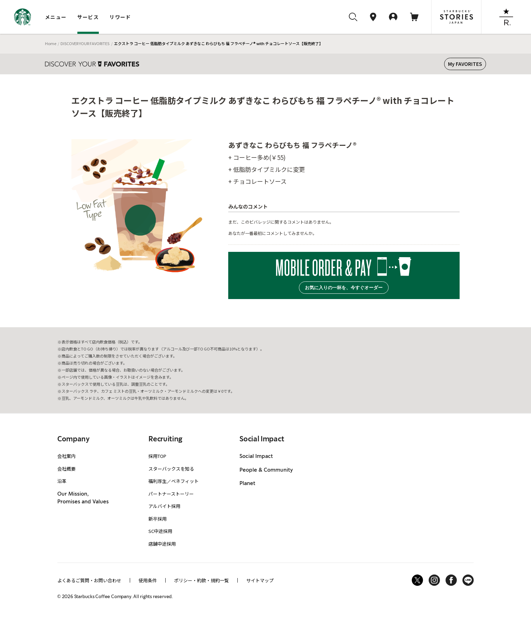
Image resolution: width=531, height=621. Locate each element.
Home (50, 43)
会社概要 (66, 468)
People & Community (266, 470)
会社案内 (66, 456)
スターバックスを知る (171, 468)
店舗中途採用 (162, 543)
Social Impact (256, 456)
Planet (247, 483)
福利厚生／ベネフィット (173, 481)
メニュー (56, 16)
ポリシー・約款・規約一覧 (201, 580)
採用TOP (157, 456)
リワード (120, 16)
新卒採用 (157, 518)
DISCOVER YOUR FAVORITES (84, 43)
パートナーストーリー (171, 493)
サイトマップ (260, 580)
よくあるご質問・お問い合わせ (89, 580)
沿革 (61, 481)
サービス (88, 16)
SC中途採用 (160, 531)
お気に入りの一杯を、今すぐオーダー (344, 287)
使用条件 (148, 580)
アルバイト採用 (164, 506)
